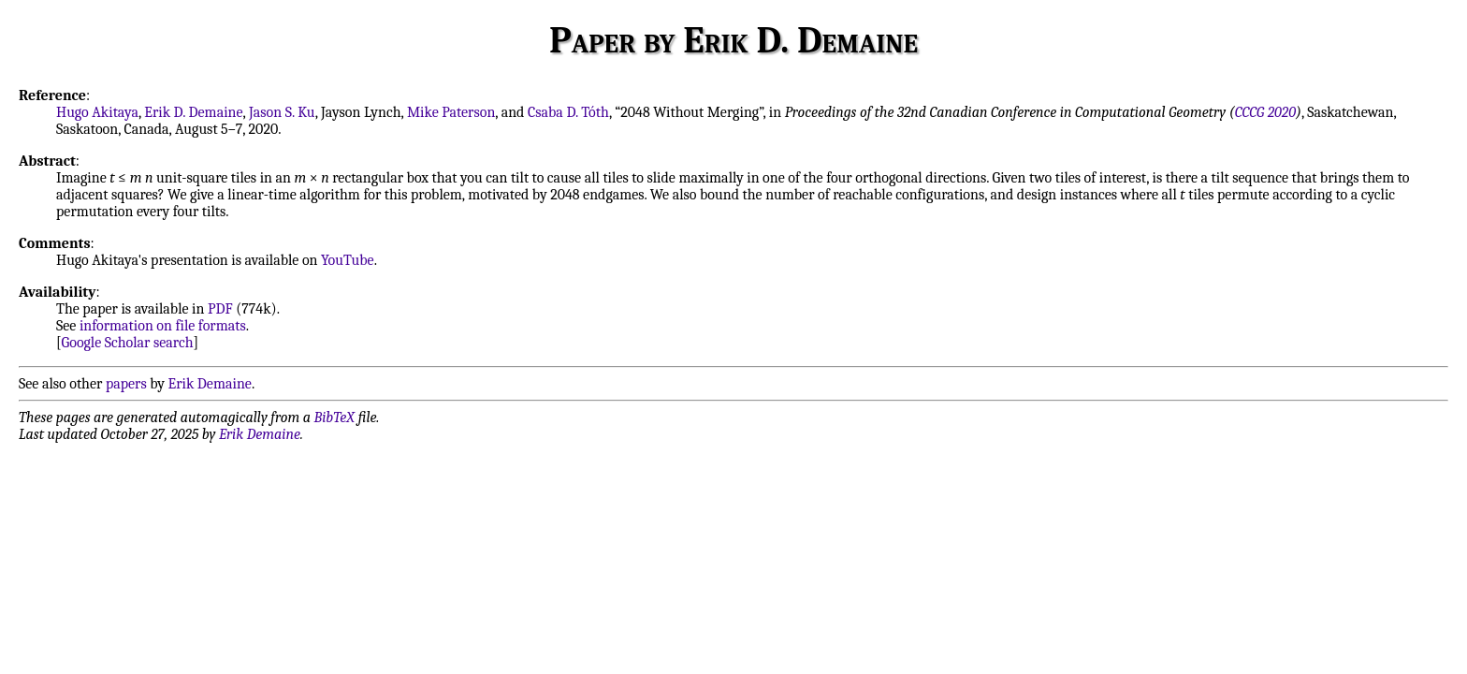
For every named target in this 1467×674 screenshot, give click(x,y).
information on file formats (163, 325)
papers (126, 383)
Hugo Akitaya (97, 112)
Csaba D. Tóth (568, 112)
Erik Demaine (210, 383)
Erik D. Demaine (193, 112)
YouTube (347, 260)
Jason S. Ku (282, 112)
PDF (220, 308)
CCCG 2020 (1265, 112)
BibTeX (334, 417)
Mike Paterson (451, 112)
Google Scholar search (128, 342)
